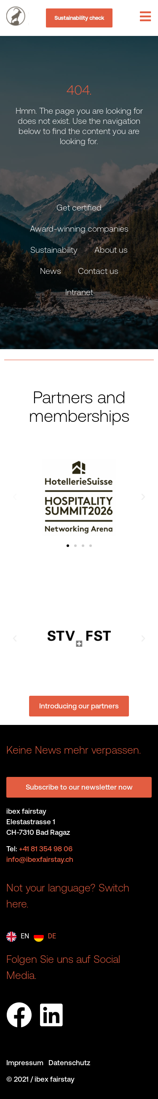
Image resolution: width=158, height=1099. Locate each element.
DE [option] (52, 936)
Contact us (98, 271)
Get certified (79, 207)
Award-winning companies (79, 228)
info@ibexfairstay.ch (39, 859)
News (50, 271)
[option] (45, 937)
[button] (15, 497)
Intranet (79, 292)
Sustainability (54, 249)
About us (111, 249)
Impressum (27, 1062)
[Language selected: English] (33, 937)
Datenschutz (69, 1062)
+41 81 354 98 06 (45, 849)
